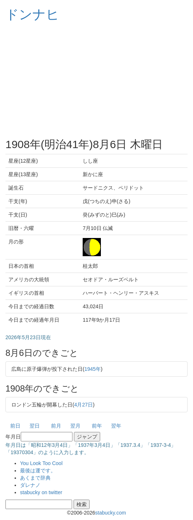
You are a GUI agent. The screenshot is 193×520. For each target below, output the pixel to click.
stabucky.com (110, 513)
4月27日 (83, 405)
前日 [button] (15, 426)
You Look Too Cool (41, 463)
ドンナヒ (32, 14)
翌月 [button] (75, 426)
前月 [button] (56, 426)
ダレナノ (30, 485)
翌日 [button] (34, 426)
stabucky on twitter (41, 492)
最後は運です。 (38, 470)
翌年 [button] (116, 426)
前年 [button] (97, 426)
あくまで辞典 (35, 478)
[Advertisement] (96, 80)
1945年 (92, 369)
